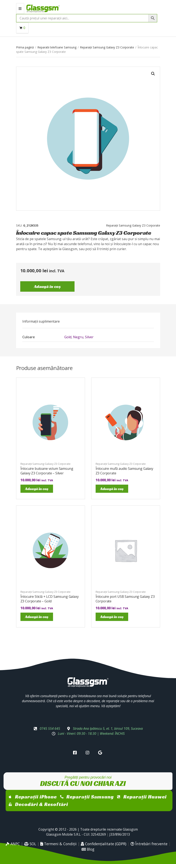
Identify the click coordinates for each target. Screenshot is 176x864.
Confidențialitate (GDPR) (103, 843)
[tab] (41, 321)
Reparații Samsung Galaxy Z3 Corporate (107, 47)
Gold (67, 337)
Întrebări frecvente (148, 843)
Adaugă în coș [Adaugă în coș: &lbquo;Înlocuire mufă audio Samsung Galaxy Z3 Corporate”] (112, 488)
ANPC (13, 843)
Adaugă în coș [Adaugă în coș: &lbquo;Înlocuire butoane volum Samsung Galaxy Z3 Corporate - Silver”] (36, 488)
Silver (89, 337)
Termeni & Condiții (58, 843)
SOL (30, 843)
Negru (78, 337)
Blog (88, 849)
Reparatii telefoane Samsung (56, 47)
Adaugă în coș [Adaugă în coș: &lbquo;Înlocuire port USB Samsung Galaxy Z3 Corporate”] (112, 616)
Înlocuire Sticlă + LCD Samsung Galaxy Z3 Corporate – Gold (49, 598)
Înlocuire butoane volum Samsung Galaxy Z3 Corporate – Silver (46, 470)
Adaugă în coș (47, 286)
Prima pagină (25, 47)
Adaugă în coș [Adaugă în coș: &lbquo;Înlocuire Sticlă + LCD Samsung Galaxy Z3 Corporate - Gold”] (36, 616)
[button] (153, 73)
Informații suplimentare (41, 321)
